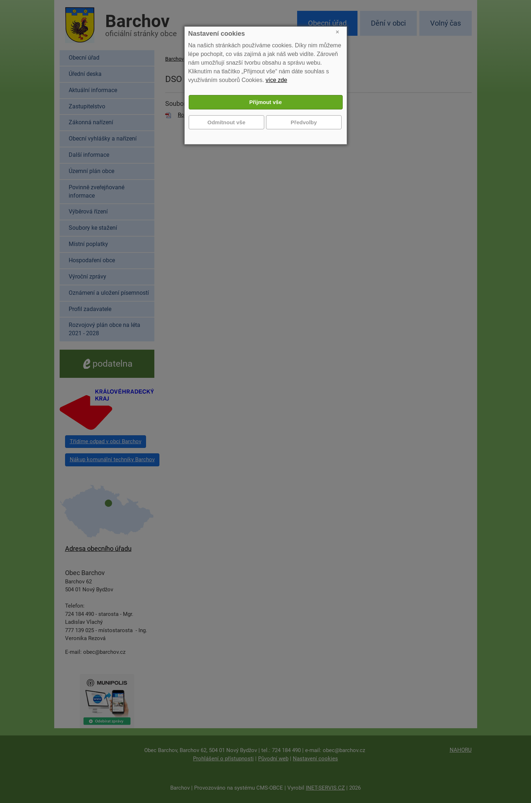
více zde (276, 80)
